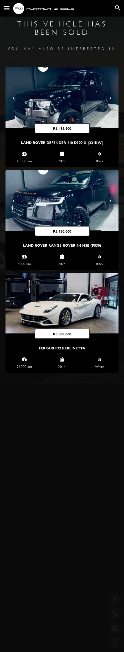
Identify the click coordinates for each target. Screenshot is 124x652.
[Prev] (14, 98)
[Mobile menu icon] (6, 8)
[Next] (110, 98)
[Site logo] (44, 8)
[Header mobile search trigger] (117, 8)
